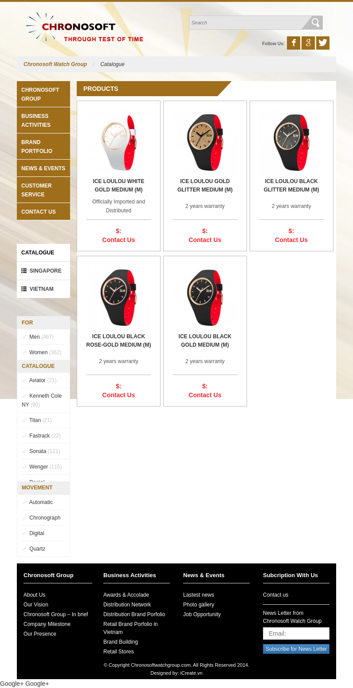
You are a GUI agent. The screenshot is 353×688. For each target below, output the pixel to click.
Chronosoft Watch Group (55, 64)
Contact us (38, 212)
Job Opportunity (202, 614)
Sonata (41, 451)
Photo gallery (198, 605)
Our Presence (40, 634)
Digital (33, 533)
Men (38, 337)
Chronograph (41, 518)
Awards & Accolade (126, 595)
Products (100, 88)
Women (42, 352)
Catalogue (112, 64)
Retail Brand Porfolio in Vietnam (130, 628)
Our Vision (36, 605)
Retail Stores (118, 652)
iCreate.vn (191, 673)
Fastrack (41, 436)
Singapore (41, 271)
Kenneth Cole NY (42, 400)
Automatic (37, 502)
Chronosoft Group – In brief (56, 614)
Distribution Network (127, 605)
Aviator (39, 380)
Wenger (42, 467)
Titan (37, 420)
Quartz (33, 549)
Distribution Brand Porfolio (134, 614)
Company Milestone (47, 624)
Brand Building (120, 642)
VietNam (37, 289)
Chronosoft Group (49, 575)
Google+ (12, 683)
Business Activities (129, 575)
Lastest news (198, 595)
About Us (34, 595)
